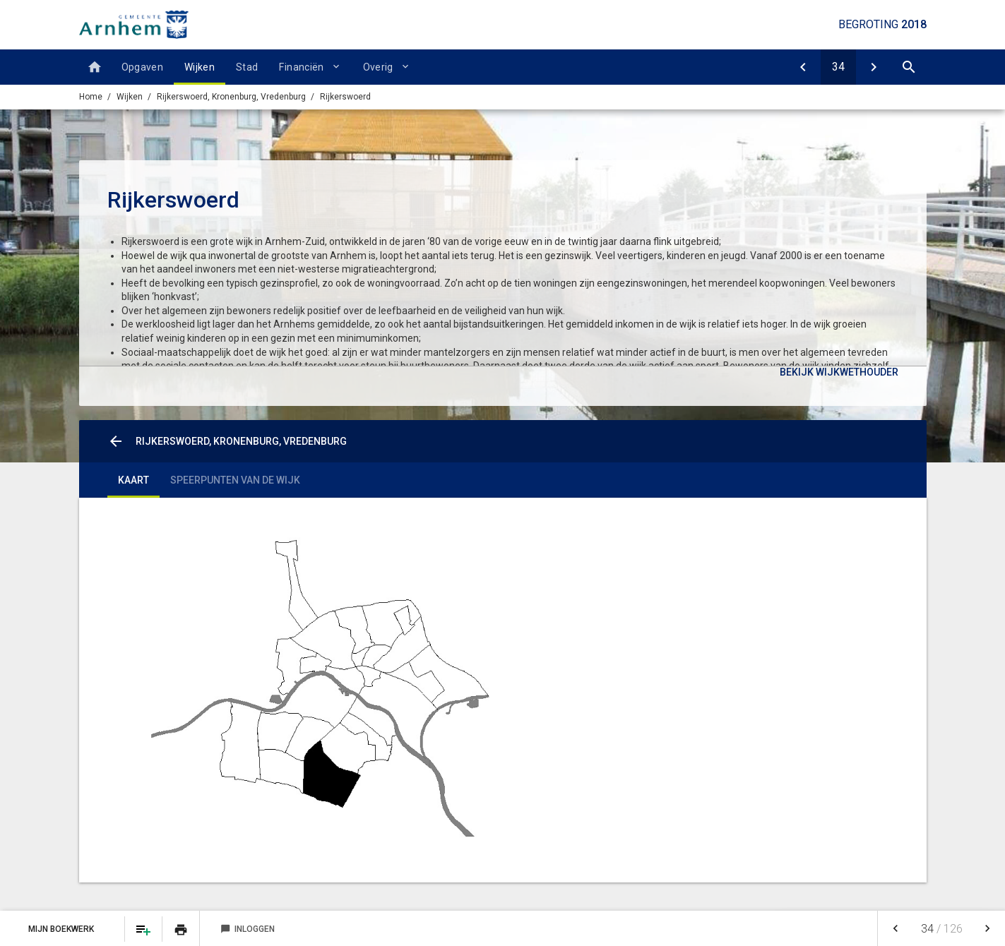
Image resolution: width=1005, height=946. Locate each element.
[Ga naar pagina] (838, 67)
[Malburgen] (873, 67)
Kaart (133, 480)
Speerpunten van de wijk (235, 480)
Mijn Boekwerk (62, 929)
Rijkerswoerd (345, 97)
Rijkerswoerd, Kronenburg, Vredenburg (231, 97)
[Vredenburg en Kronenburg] (803, 67)
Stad (247, 67)
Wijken (199, 67)
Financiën (301, 67)
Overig (378, 67)
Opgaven (142, 67)
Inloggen (247, 929)
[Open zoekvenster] (909, 67)
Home (90, 97)
